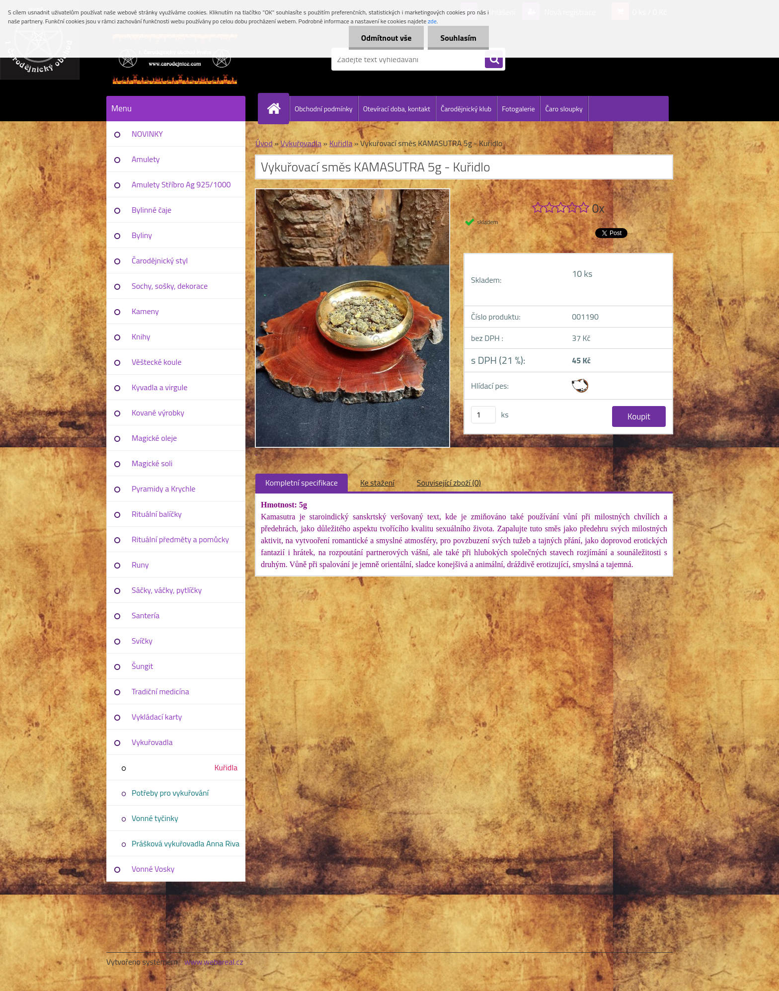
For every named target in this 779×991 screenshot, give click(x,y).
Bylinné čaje (151, 210)
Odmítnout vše (386, 38)
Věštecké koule (156, 362)
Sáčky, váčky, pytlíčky (167, 590)
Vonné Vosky (153, 869)
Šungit (142, 666)
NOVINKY (147, 134)
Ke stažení (377, 483)
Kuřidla (225, 767)
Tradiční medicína (160, 691)
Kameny (145, 311)
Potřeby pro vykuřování (170, 793)
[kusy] (483, 414)
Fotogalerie (518, 108)
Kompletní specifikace (301, 483)
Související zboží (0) (449, 483)
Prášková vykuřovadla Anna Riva (185, 843)
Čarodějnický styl (160, 260)
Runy (140, 565)
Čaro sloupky (563, 108)
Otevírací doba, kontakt (396, 108)
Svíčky (142, 641)
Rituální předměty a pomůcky (180, 539)
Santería (145, 615)
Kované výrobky (158, 412)
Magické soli (152, 463)
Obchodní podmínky (324, 108)
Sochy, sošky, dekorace (170, 286)
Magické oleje (154, 438)
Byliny (142, 235)
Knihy (141, 336)
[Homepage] (277, 108)
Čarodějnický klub (466, 108)
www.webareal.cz (213, 962)
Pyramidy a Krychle (163, 489)
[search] (494, 59)
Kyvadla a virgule (159, 387)
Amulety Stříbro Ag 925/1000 (181, 184)
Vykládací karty (157, 717)
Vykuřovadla (152, 742)
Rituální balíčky (157, 514)
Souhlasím (458, 38)
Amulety (145, 159)
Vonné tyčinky (155, 818)
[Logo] (174, 59)
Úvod (264, 143)
